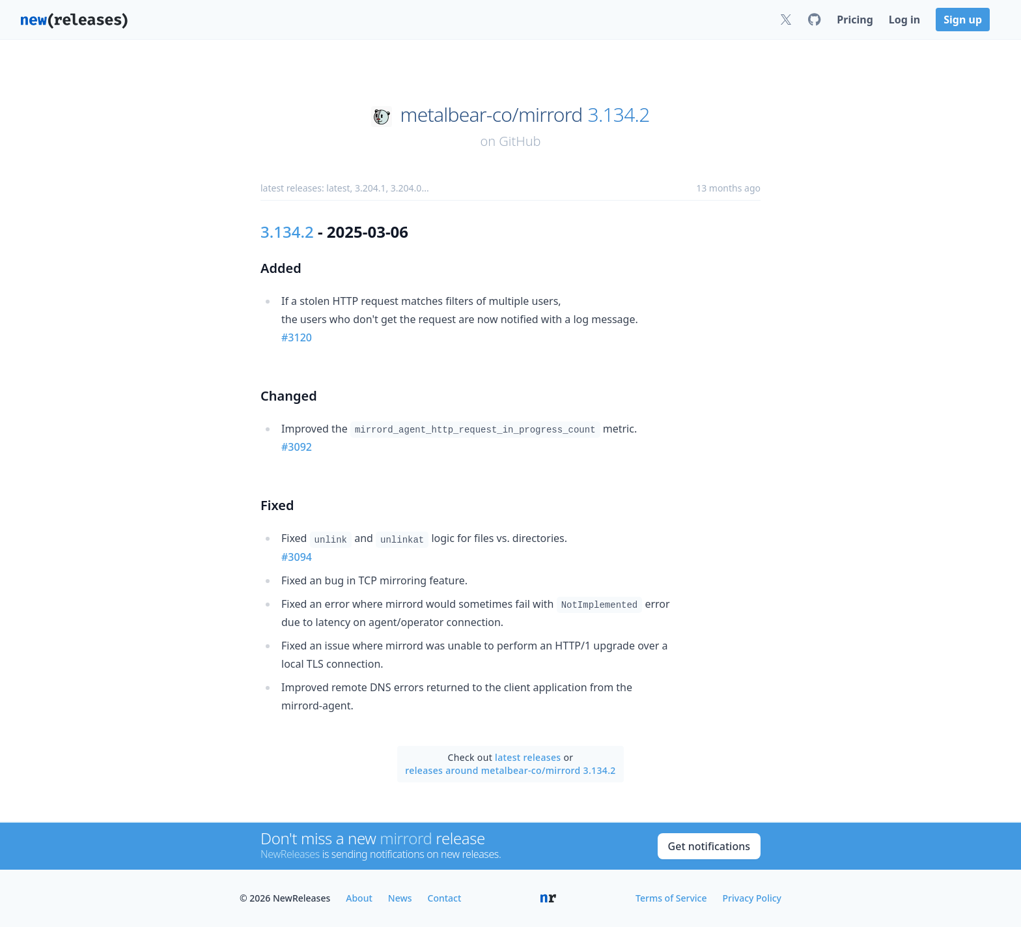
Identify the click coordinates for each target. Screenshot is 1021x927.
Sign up (963, 19)
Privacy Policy (752, 898)
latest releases (528, 757)
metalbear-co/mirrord (491, 114)
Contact (445, 898)
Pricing (855, 19)
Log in (904, 19)
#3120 (296, 337)
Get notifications (709, 846)
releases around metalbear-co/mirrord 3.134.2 (510, 770)
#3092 (296, 447)
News (400, 898)
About (359, 898)
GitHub (519, 141)
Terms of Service (671, 898)
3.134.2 (619, 114)
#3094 (296, 557)
